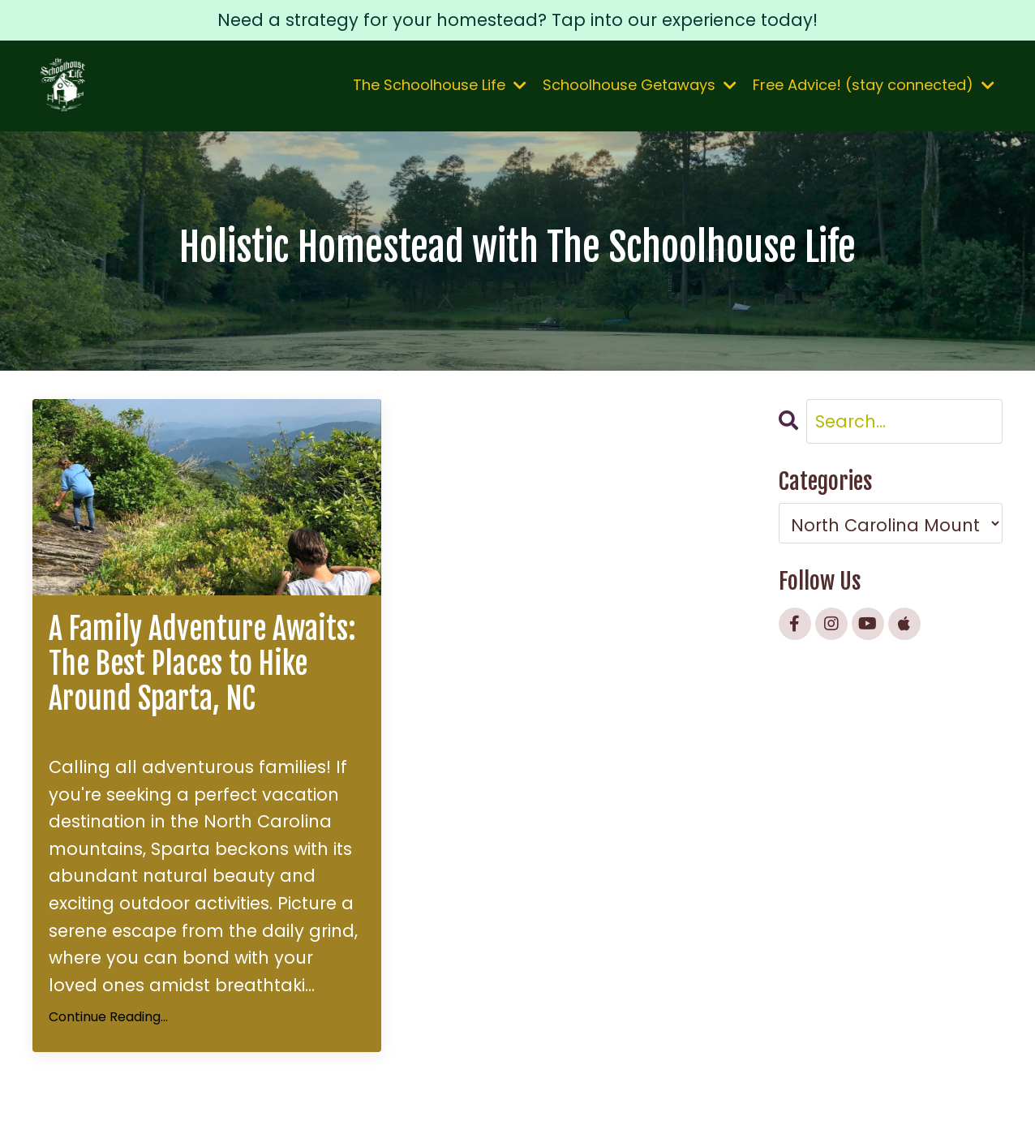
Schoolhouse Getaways (640, 85)
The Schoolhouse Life (439, 85)
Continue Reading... (108, 1016)
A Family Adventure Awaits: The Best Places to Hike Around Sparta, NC (202, 664)
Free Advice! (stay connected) (873, 85)
